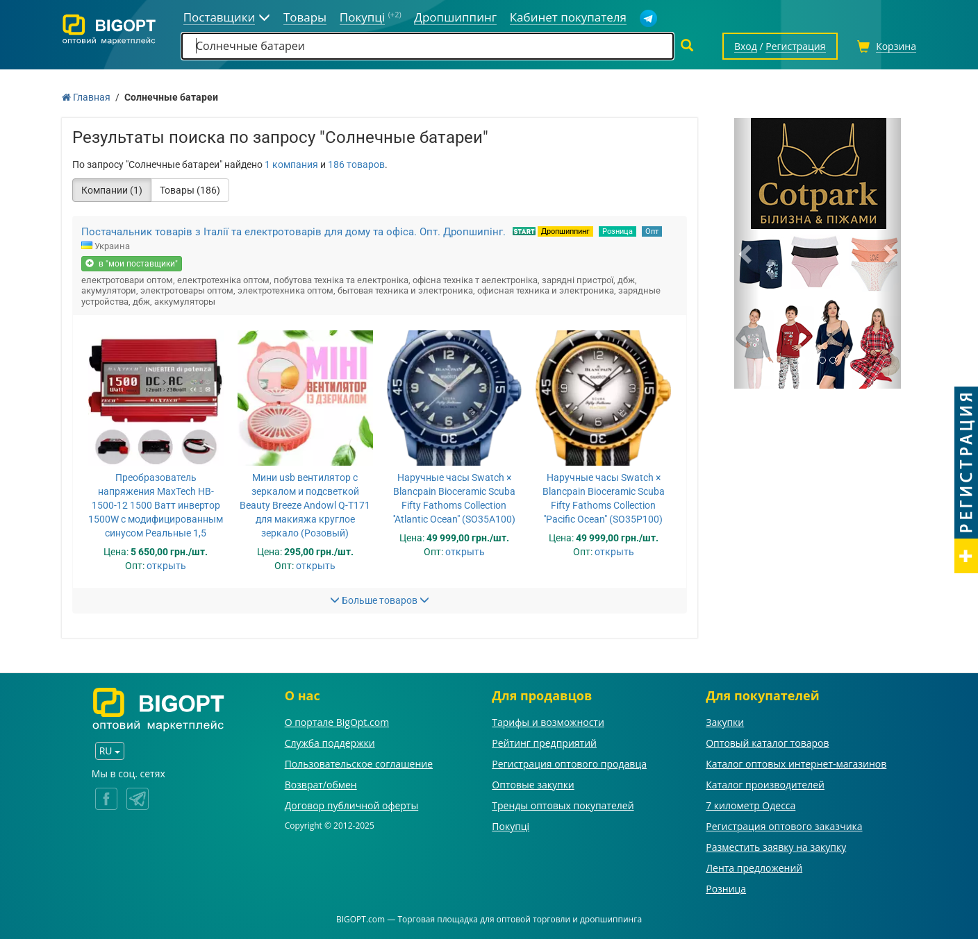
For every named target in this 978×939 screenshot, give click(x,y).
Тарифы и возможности (548, 722)
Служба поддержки (330, 743)
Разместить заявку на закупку (776, 847)
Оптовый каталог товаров (767, 743)
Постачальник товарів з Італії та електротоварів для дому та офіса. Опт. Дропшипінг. (293, 232)
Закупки (725, 722)
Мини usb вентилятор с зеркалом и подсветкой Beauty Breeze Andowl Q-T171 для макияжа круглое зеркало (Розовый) (305, 505)
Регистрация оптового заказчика (784, 826)
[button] (746, 253)
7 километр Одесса (750, 805)
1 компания (291, 164)
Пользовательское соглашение (359, 763)
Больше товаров (379, 600)
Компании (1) (111, 190)
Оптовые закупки (533, 784)
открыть (166, 565)
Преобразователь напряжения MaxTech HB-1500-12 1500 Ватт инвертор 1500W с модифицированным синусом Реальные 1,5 (155, 505)
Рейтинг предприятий (544, 743)
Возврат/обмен (321, 784)
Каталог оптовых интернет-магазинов (796, 763)
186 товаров (356, 164)
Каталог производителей (765, 784)
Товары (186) (190, 190)
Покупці (510, 826)
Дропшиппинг (565, 231)
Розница (617, 231)
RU (109, 750)
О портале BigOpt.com (337, 722)
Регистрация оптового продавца (569, 763)
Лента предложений (754, 867)
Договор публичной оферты (352, 805)
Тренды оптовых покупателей (562, 805)
